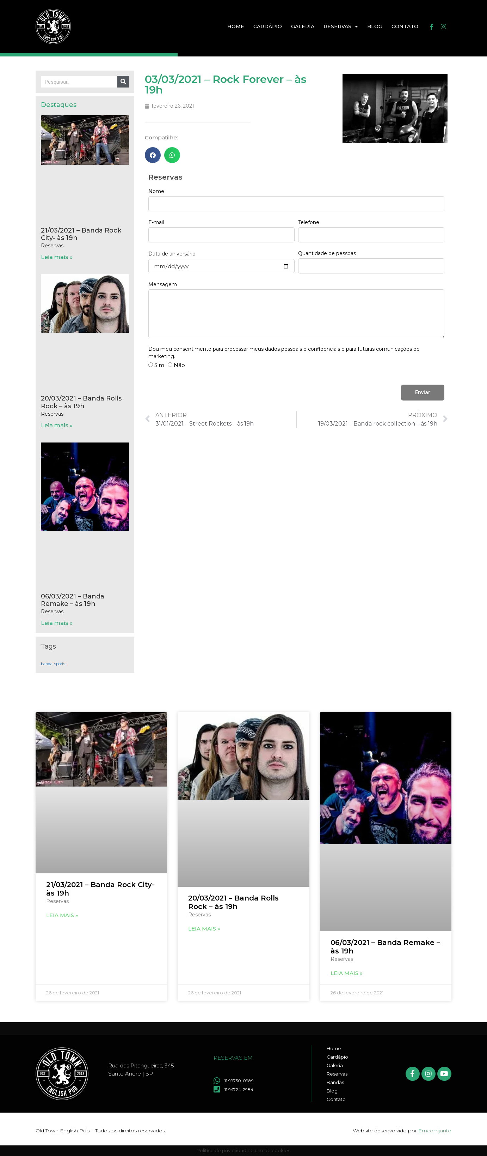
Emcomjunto (434, 1130)
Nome (156, 191)
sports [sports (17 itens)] (59, 664)
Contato (405, 26)
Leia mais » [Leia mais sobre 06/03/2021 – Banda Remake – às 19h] (57, 623)
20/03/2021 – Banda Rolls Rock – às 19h (81, 402)
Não (179, 365)
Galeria (302, 26)
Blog (374, 26)
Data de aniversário (172, 254)
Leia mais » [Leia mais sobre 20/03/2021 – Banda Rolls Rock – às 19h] (57, 425)
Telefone (308, 222)
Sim (159, 365)
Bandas (335, 1082)
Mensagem (162, 284)
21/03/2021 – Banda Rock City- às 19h (81, 234)
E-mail (156, 222)
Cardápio (267, 26)
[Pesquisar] (123, 82)
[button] (153, 155)
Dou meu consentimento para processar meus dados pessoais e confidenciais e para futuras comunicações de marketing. (284, 353)
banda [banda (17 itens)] (47, 664)
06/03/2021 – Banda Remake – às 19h (72, 600)
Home (235, 26)
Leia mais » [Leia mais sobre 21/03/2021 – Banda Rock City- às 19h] (57, 257)
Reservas (340, 26)
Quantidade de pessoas (327, 253)
